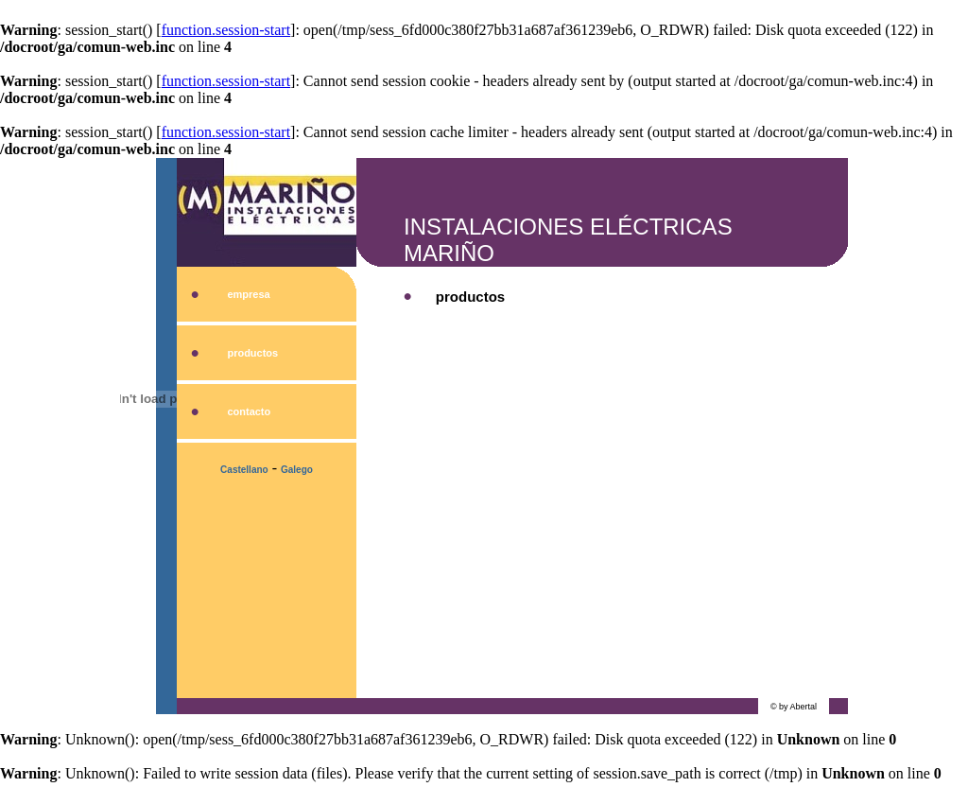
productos (252, 353)
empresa (248, 294)
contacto (248, 411)
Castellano (244, 469)
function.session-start (226, 30)
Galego (297, 469)
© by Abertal (793, 706)
